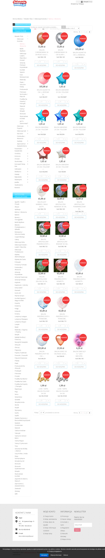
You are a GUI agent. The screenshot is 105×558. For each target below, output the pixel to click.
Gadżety (19, 141)
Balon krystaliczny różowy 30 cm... (62, 241)
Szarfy (17, 413)
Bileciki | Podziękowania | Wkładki (20, 227)
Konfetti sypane (22, 71)
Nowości (17, 188)
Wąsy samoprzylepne (20, 457)
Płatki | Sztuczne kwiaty (23, 84)
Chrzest (17, 159)
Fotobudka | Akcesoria (21, 137)
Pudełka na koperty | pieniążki (23, 101)
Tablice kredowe (20, 431)
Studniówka (18, 161)
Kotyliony (18, 306)
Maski (16, 327)
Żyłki (16, 494)
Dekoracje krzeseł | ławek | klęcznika (21, 246)
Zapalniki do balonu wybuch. (21, 480)
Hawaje (17, 174)
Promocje (65, 516)
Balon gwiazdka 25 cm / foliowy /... (62, 92)
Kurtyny (17, 314)
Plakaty (17, 361)
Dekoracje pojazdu (20, 127)
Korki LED (18, 293)
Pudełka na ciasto (20, 381)
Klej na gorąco (19, 296)
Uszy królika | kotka (21, 454)
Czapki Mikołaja (20, 237)
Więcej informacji (56, 555)
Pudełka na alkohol (21, 379)
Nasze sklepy (66, 519)
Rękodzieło (18, 177)
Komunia (17, 156)
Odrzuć (65, 555)
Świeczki (22, 106)
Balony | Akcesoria (23, 45)
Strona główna (17, 19)
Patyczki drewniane (21, 358)
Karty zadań (18, 288)
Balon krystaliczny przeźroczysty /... (43, 241)
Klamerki (17, 290)
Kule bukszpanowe (24, 76)
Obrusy (17, 347)
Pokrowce (18, 373)
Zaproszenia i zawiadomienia (22, 145)
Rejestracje (18, 389)
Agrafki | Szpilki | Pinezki (20, 203)
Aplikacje (17, 209)
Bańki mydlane (22, 50)
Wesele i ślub (28, 19)
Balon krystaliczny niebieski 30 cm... (60, 204)
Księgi (16, 308)
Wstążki (17, 471)
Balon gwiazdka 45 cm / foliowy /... (62, 167)
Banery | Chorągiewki (19, 218)
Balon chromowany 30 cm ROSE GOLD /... (41, 52)
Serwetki (17, 400)
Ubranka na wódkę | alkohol (21, 450)
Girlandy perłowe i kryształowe (23, 65)
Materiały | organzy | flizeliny (21, 331)
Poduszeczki (24, 89)
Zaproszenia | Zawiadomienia (19, 485)
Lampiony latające (21, 316)
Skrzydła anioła (19, 402)
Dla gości (20, 134)
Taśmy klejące (19, 441)
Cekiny (17, 239)
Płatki (16, 363)
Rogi (16, 392)
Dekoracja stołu (20, 242)
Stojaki (17, 408)
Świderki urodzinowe (19, 424)
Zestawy (17, 491)
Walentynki (18, 180)
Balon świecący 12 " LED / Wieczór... (79, 353)
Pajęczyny (18, 350)
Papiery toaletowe (21, 353)
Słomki (17, 405)
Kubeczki (17, 311)
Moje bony (48, 533)
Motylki (17, 335)
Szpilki (17, 415)
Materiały (23, 80)
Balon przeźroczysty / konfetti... (60, 279)
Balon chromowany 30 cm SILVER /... (60, 52)
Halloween (18, 169)
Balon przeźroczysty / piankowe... (43, 316)
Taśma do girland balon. (20, 437)
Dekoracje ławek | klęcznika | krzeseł (23, 57)
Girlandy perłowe (20, 280)
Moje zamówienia (51, 519)
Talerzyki (17, 433)
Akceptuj (44, 555)
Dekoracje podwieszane (19, 251)
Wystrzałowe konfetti (24, 117)
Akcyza (17, 207)
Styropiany (18, 410)
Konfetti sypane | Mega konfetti (20, 299)
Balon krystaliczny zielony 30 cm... (42, 279)
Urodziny (17, 153)
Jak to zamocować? (24, 122)
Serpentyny (18, 397)
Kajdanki (17, 282)
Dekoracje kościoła (41, 19)
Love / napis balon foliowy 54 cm (43, 391)
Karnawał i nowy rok (20, 165)
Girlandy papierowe (21, 277)
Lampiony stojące (20, 322)
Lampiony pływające (21, 319)
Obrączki (17, 345)
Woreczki (23, 114)
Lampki (17, 324)
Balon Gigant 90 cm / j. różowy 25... (43, 92)
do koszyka (41, 65)
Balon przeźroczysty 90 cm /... (42, 353)
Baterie (17, 215)
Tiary (16, 446)
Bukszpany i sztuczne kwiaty (20, 233)
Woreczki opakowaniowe (20, 467)
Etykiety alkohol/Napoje (20, 256)
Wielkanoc (18, 172)
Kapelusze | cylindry (21, 285)
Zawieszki (18, 488)
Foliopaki (18, 262)
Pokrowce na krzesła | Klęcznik (24, 94)
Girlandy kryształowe (18, 273)
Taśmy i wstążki (22, 110)
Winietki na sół (19, 461)
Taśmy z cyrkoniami (21, 443)
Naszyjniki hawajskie (21, 342)
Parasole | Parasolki (21, 355)
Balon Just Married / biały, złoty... (42, 204)
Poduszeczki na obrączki (20, 367)
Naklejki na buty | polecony (20, 338)
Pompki (17, 376)
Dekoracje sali (21, 131)
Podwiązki (18, 371)
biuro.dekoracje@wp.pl (26, 536)
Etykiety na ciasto (20, 259)
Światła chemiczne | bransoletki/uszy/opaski (22, 419)
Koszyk (88, 2)
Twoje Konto (49, 516)
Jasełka (17, 182)
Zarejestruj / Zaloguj (77, 4)
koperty (17, 303)
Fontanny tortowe (21, 265)
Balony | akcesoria (21, 212)
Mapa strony (66, 539)
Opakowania (19, 185)
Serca (16, 394)
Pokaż (36, 413)
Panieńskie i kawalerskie (18, 150)
